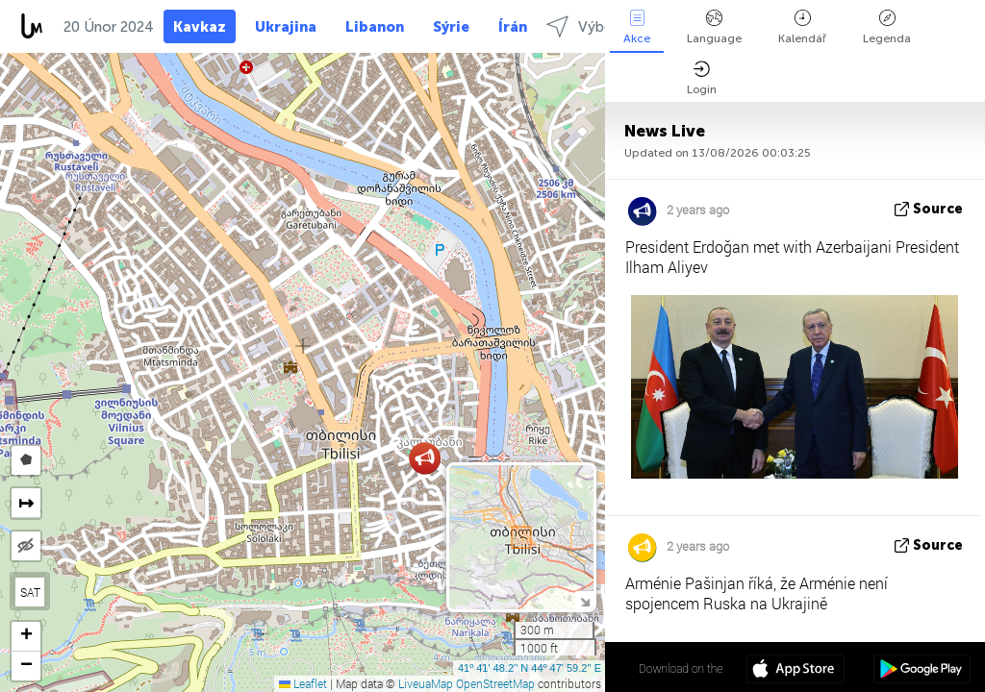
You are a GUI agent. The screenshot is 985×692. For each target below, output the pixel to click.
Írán (512, 27)
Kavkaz (199, 27)
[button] (424, 458)
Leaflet (303, 683)
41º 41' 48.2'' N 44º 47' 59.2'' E (529, 668)
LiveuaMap (425, 683)
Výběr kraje (599, 26)
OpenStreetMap (495, 683)
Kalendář (802, 27)
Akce (636, 27)
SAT (30, 592)
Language (714, 27)
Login (702, 78)
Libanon (374, 27)
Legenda (887, 27)
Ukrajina (285, 27)
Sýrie (451, 27)
